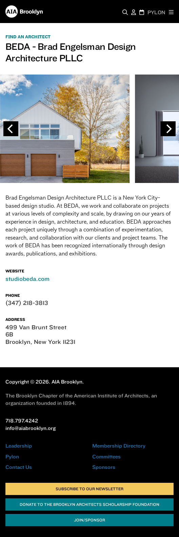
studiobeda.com (27, 278)
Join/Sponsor (89, 519)
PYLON (156, 12)
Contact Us (18, 467)
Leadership (18, 445)
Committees (106, 456)
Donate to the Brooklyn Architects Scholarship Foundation (89, 504)
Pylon (12, 456)
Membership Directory (118, 445)
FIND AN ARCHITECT (28, 37)
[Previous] (10, 128)
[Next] (168, 128)
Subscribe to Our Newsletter (89, 488)
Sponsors (103, 467)
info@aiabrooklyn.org (30, 428)
